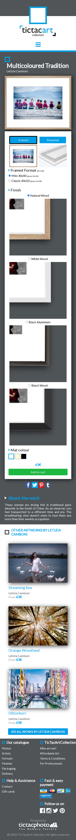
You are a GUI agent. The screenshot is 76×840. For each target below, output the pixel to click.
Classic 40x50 (25, 180)
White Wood (38, 259)
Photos (6, 748)
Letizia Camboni (17, 71)
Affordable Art (49, 753)
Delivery (7, 773)
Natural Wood (38, 195)
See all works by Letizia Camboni (38, 731)
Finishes (7, 763)
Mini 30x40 (23, 175)
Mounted (53, 140)
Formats (7, 758)
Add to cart (38, 472)
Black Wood (38, 385)
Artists (6, 753)
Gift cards (8, 791)
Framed (23, 140)
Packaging (9, 768)
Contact (7, 786)
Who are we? (48, 748)
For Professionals (51, 763)
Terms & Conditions (52, 758)
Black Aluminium (38, 322)
